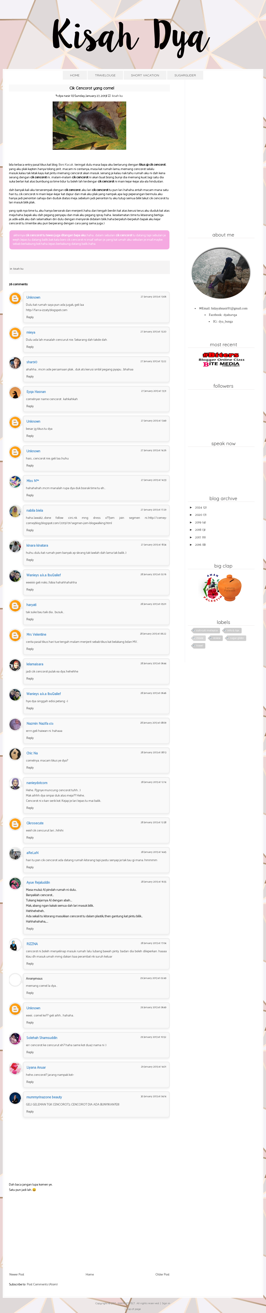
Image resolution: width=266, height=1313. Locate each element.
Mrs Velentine (36, 635)
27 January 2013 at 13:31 (153, 391)
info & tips (233, 630)
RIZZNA (32, 944)
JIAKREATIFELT (126, 1303)
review (216, 638)
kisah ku (117, 96)
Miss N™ (32, 481)
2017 (198, 537)
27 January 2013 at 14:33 (153, 480)
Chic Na (32, 753)
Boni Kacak (66, 164)
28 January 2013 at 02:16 (153, 574)
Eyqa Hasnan (36, 392)
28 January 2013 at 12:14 (153, 782)
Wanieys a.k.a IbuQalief (43, 575)
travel (199, 646)
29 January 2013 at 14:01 (153, 1067)
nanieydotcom (36, 783)
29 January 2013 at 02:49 (153, 978)
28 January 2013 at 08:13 (153, 752)
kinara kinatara (37, 545)
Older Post (162, 1274)
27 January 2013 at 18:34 (153, 545)
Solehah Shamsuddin (41, 1038)
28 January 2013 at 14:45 (153, 852)
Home (90, 1274)
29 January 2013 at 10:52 (153, 1037)
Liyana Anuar (36, 1068)
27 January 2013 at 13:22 (153, 361)
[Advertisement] (89, 1236)
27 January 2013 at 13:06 (153, 297)
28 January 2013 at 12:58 (153, 822)
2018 (198, 530)
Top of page (134, 1309)
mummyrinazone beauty (44, 1097)
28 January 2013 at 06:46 (153, 693)
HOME (75, 75)
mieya (30, 332)
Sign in (166, 1303)
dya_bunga (226, 321)
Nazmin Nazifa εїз (40, 724)
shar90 (31, 362)
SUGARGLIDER (185, 75)
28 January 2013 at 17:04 (153, 943)
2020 (198, 515)
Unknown (33, 297)
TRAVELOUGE (105, 75)
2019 (198, 522)
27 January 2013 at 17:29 (153, 510)
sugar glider (237, 638)
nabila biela (34, 511)
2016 (198, 545)
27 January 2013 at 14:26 (153, 450)
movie (199, 638)
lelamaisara (34, 664)
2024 (198, 507)
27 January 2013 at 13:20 (153, 332)
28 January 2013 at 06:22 (153, 634)
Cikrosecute (34, 823)
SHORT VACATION (145, 75)
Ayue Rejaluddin (38, 883)
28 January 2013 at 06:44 (153, 663)
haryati (31, 605)
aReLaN (32, 853)
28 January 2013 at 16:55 (153, 882)
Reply (30, 317)
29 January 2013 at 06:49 (153, 1007)
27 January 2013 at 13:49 (153, 421)
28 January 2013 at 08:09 (153, 723)
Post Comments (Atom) (42, 1284)
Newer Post (16, 1274)
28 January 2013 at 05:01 (153, 604)
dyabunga (230, 315)
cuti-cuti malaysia (207, 630)
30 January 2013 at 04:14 (153, 1096)
